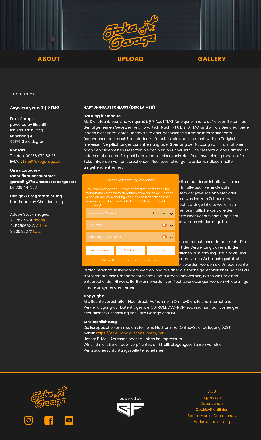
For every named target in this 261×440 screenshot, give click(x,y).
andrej (39, 220)
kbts (37, 231)
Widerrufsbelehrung (212, 421)
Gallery (212, 59)
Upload (130, 59)
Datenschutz (135, 260)
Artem (41, 225)
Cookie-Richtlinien (113, 260)
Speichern (161, 250)
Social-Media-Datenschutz (212, 415)
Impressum (152, 260)
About (49, 59)
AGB (212, 391)
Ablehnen (130, 250)
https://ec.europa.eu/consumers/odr (130, 333)
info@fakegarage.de (41, 161)
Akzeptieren (100, 250)
